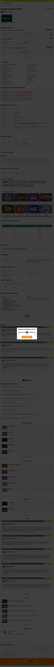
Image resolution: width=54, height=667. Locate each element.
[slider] (27, 332)
